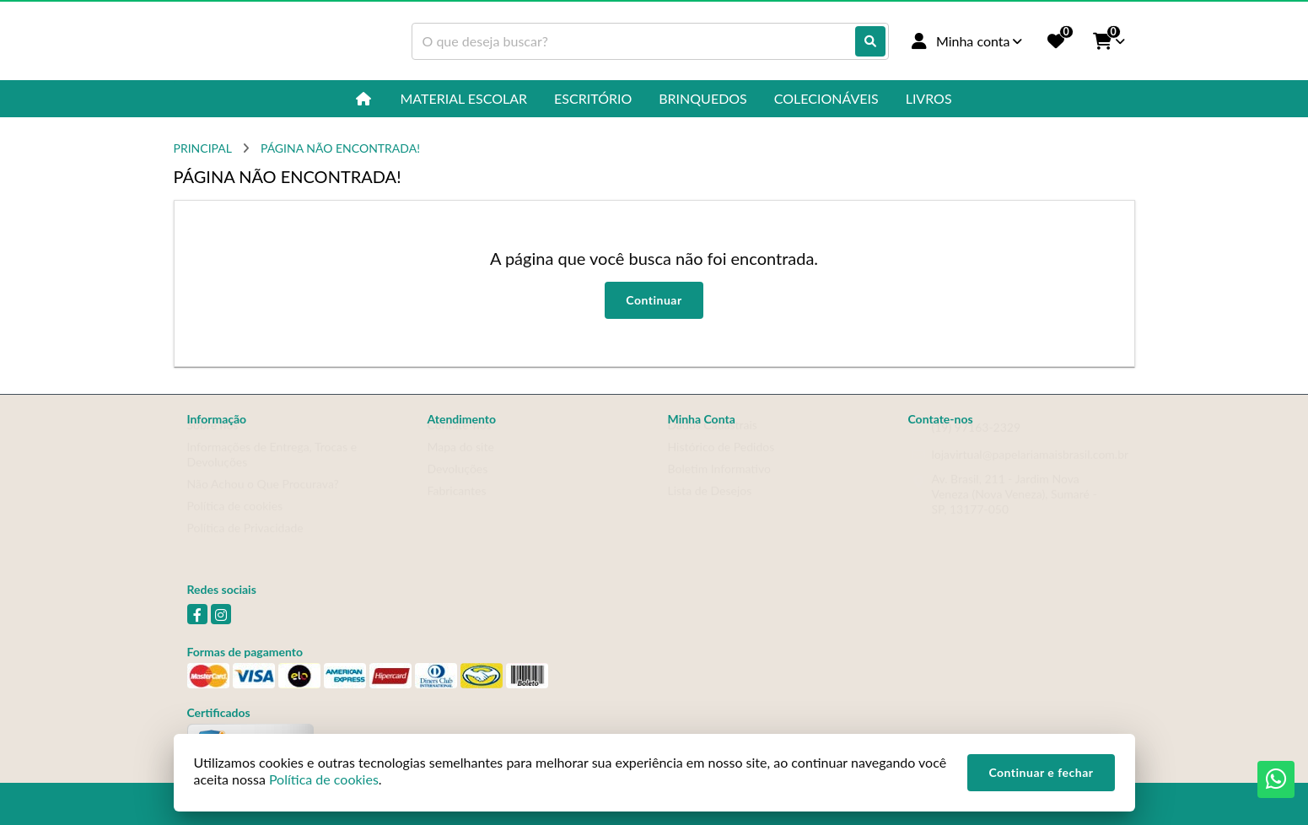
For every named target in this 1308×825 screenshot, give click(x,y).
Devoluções (458, 484)
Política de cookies (235, 522)
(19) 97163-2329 (976, 443)
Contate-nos (460, 441)
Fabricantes (457, 506)
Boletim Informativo (719, 484)
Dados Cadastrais (712, 441)
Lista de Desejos (710, 506)
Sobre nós (213, 441)
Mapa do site (461, 463)
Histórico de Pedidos (721, 463)
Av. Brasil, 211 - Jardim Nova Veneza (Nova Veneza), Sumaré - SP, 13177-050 (1014, 510)
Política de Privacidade (245, 544)
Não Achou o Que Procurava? (263, 500)
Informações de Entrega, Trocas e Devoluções (272, 470)
